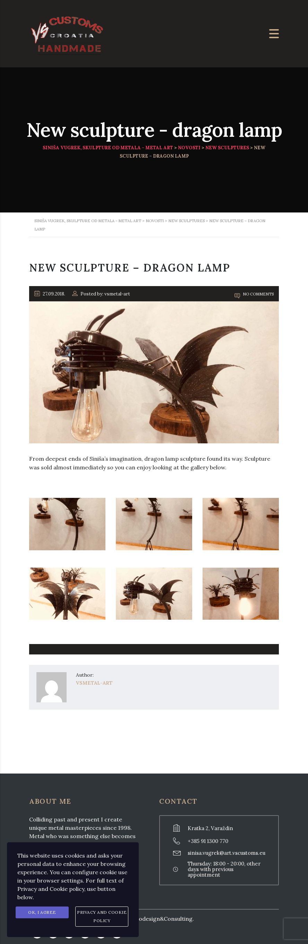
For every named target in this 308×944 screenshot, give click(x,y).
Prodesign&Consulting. (163, 918)
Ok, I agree (42, 912)
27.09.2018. (49, 294)
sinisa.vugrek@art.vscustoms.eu (226, 853)
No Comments (254, 294)
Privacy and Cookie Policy (102, 916)
